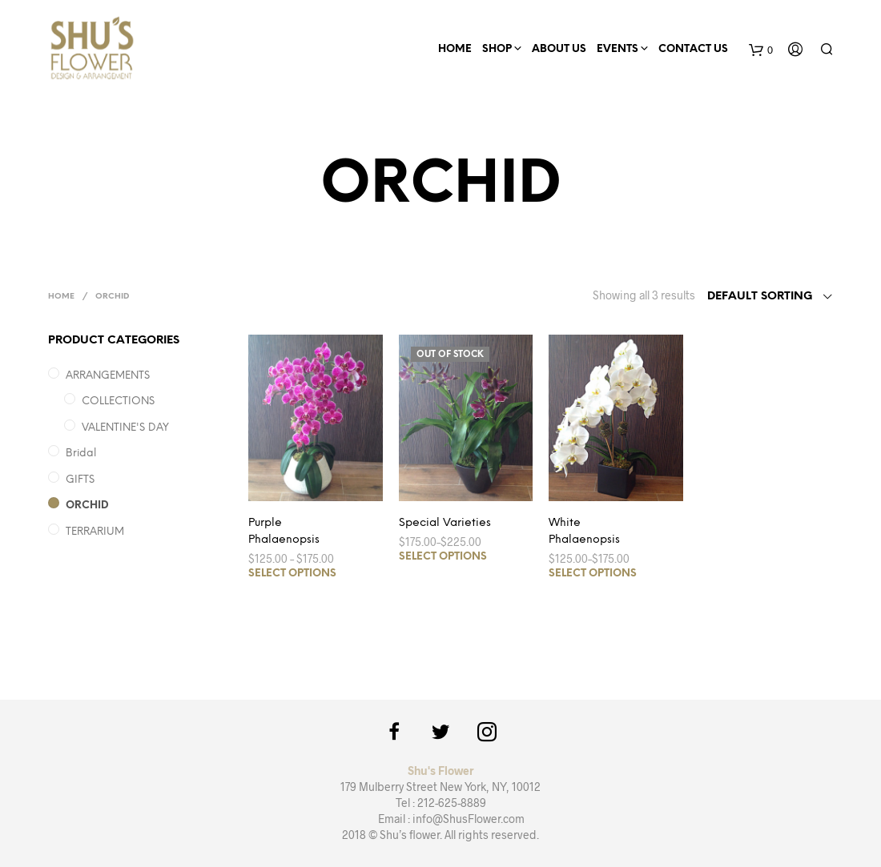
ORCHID (87, 505)
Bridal (81, 453)
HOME (455, 49)
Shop (497, 49)
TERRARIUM (95, 532)
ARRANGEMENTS (108, 376)
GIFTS (80, 480)
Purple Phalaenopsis (284, 531)
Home (61, 296)
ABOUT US (559, 49)
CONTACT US (693, 49)
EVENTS (617, 49)
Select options (292, 573)
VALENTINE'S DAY (125, 428)
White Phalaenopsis (584, 531)
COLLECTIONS (118, 401)
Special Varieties (445, 523)
